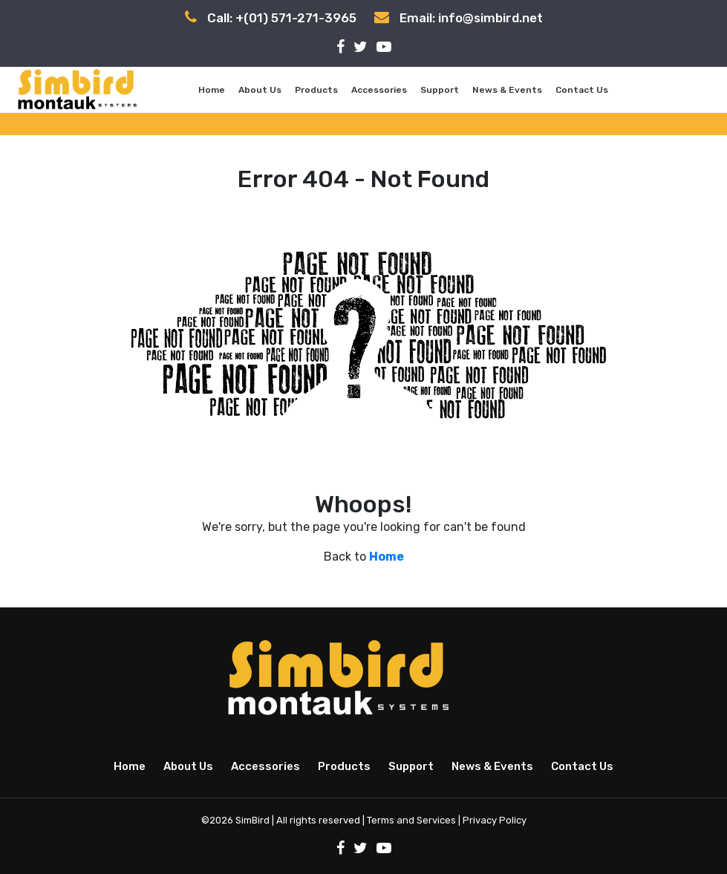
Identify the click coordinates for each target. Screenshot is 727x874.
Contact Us (581, 90)
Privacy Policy (494, 820)
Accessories (379, 90)
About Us (259, 90)
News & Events (507, 90)
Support (439, 90)
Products (316, 90)
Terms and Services (411, 820)
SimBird (252, 820)
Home (211, 90)
